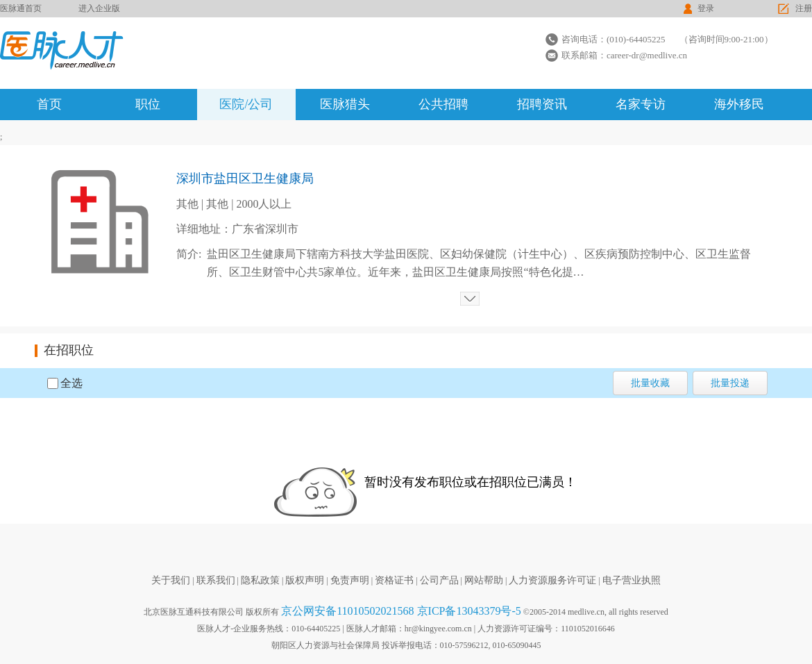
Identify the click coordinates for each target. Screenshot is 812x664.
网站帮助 (483, 580)
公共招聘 (443, 104)
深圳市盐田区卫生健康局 (245, 178)
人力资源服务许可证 (552, 580)
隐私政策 (260, 580)
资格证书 (394, 580)
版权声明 (304, 580)
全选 (71, 383)
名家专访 (641, 104)
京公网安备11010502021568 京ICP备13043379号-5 (401, 611)
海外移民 (739, 104)
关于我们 (170, 580)
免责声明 (349, 580)
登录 (705, 8)
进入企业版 (99, 8)
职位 (147, 104)
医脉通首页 (21, 8)
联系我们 (215, 580)
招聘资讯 (542, 104)
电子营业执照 (631, 580)
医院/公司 (246, 104)
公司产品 (439, 580)
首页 (49, 104)
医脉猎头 (345, 104)
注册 (803, 8)
